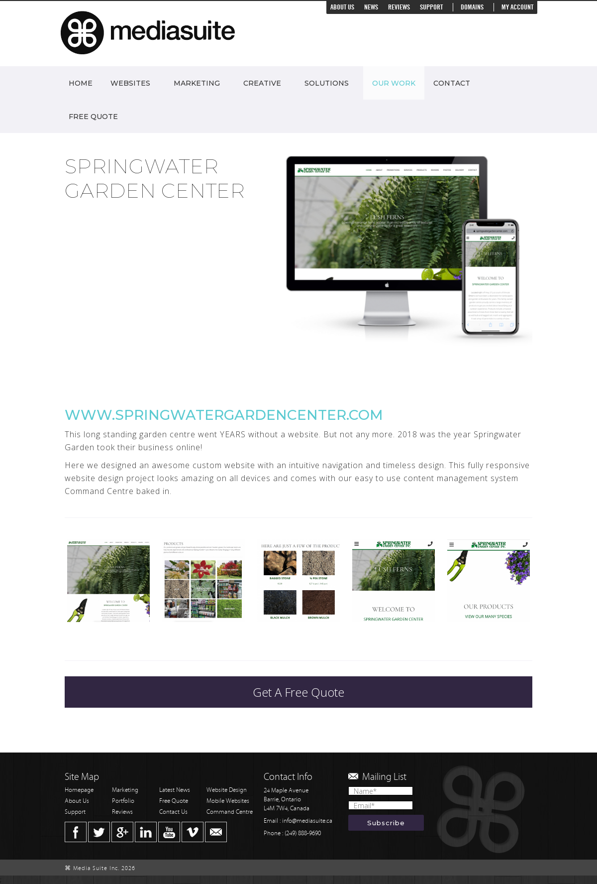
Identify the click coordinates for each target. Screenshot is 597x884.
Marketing (197, 83)
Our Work (393, 83)
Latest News (174, 790)
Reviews (399, 7)
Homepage (79, 790)
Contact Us (173, 812)
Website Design (226, 790)
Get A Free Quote (298, 692)
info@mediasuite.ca (307, 821)
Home (81, 83)
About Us (342, 7)
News (371, 7)
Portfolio (123, 801)
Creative (262, 83)
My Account (517, 7)
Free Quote (93, 116)
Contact (451, 83)
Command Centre (229, 812)
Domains (472, 7)
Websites (130, 83)
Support (431, 7)
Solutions (326, 83)
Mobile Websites (227, 801)
